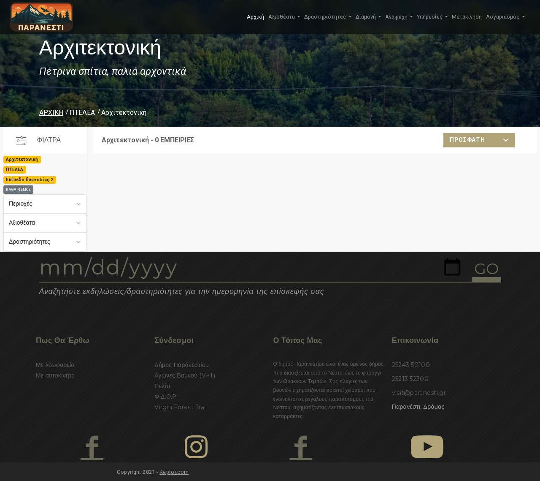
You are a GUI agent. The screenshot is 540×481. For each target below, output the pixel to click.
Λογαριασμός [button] (503, 17)
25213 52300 (410, 379)
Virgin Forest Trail (180, 407)
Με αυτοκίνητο (55, 375)
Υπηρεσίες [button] (430, 17)
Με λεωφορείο (55, 365)
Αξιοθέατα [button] (282, 17)
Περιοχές (20, 203)
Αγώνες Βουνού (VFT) (184, 375)
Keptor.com (174, 472)
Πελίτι (162, 386)
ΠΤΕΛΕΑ (82, 113)
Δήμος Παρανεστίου (181, 365)
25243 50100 (411, 365)
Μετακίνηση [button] (467, 17)
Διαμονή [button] (366, 17)
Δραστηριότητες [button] (325, 17)
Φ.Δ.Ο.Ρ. (166, 396)
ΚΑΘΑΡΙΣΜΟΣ (18, 190)
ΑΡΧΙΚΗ (51, 113)
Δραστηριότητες (29, 241)
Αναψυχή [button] (397, 17)
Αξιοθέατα (22, 222)
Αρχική (255, 17)
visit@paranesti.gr (419, 393)
